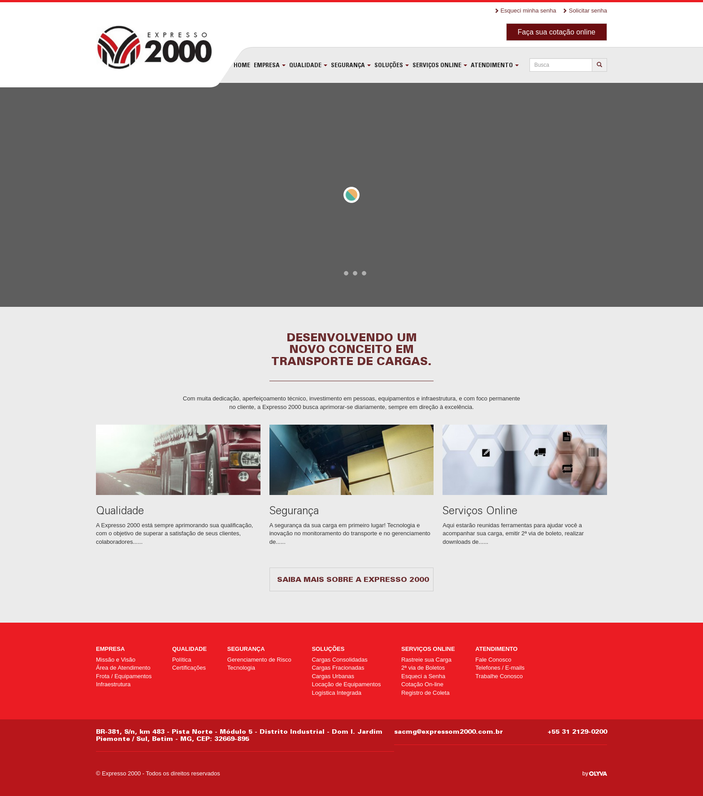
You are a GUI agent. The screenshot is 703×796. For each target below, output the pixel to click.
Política (181, 659)
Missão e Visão (115, 659)
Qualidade (308, 65)
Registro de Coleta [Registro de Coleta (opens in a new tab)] (425, 692)
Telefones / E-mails (500, 667)
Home (242, 65)
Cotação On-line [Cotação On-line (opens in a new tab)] (422, 684)
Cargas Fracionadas (338, 667)
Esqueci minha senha (525, 10)
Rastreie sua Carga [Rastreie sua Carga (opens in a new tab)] (426, 659)
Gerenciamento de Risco (259, 659)
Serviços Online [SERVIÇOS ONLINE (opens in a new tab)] (439, 65)
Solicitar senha (584, 10)
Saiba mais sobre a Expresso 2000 (353, 579)
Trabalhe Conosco (499, 676)
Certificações (189, 667)
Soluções (391, 65)
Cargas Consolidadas (339, 659)
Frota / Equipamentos (124, 676)
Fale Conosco (493, 659)
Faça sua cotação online (556, 32)
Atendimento (495, 65)
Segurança (351, 65)
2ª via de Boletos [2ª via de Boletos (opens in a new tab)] (423, 667)
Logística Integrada (336, 692)
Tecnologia (241, 667)
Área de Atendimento (123, 667)
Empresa (270, 65)
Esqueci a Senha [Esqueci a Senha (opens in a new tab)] (423, 676)
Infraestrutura (113, 684)
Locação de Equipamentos (346, 684)
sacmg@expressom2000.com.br (448, 731)
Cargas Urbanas (333, 676)
